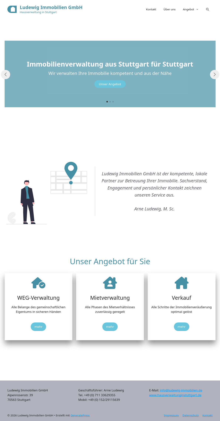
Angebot (192, 9)
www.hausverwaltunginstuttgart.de (175, 395)
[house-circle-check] (38, 283)
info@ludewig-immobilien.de (181, 390)
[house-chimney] (181, 283)
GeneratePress (80, 415)
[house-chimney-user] (110, 283)
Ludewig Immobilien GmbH (51, 7)
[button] (207, 9)
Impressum (171, 415)
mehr (38, 326)
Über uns (169, 9)
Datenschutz (190, 415)
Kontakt (151, 9)
